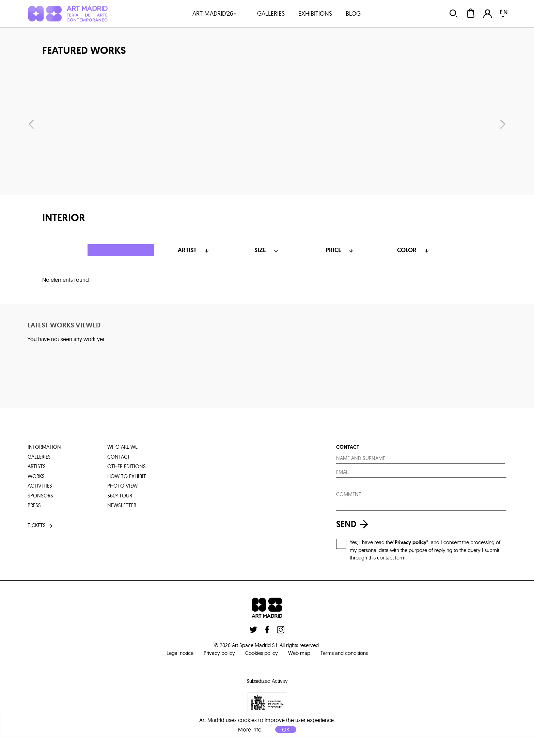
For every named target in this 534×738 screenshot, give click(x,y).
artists (37, 466)
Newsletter (121, 505)
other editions (126, 466)
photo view (122, 485)
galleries (271, 13)
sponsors (40, 495)
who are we (122, 447)
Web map (299, 653)
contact (118, 456)
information (44, 447)
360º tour (119, 495)
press (34, 505)
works (36, 476)
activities (40, 485)
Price (340, 250)
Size (267, 250)
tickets (41, 525)
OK (285, 729)
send (354, 524)
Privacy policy (219, 653)
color (413, 250)
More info (250, 729)
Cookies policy (261, 653)
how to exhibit (126, 476)
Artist (194, 250)
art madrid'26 (214, 13)
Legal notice (180, 653)
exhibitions (315, 13)
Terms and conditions (344, 653)
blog (353, 13)
